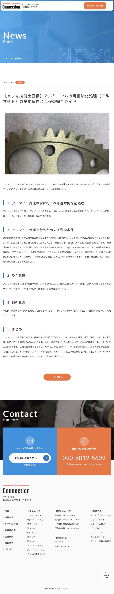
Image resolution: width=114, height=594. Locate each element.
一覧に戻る (57, 376)
